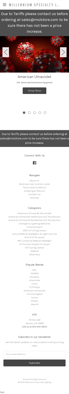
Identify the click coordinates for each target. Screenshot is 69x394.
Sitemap (34, 197)
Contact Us (35, 194)
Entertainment (34, 227)
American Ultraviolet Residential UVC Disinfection (34, 220)
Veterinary (34, 254)
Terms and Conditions (34, 187)
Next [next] (63, 52)
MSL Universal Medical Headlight (34, 240)
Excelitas (34, 277)
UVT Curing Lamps (34, 247)
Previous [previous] (5, 52)
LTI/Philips (34, 287)
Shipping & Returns (34, 191)
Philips (34, 301)
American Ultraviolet (34, 290)
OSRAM (34, 273)
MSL (34, 270)
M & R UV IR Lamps (34, 237)
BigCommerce (40, 379)
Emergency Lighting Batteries (34, 223)
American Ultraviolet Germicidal (34, 213)
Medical (35, 251)
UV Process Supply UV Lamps (34, 244)
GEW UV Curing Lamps (34, 230)
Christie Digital (34, 294)
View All (34, 304)
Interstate (34, 280)
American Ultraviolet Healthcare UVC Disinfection (34, 216)
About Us (34, 180)
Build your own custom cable (34, 184)
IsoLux (34, 297)
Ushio (34, 283)
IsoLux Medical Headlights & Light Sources (34, 234)
